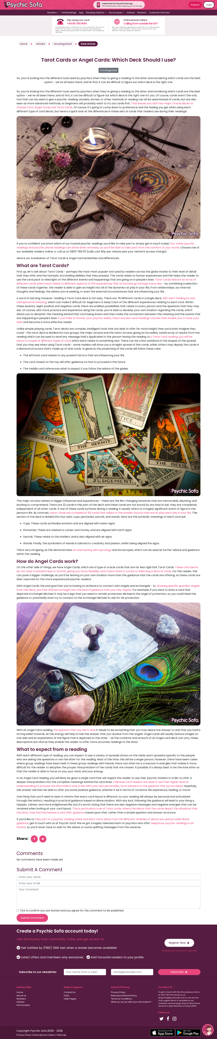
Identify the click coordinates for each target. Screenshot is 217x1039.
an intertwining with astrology (92, 550)
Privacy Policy (118, 992)
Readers (21, 998)
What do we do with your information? (131, 1001)
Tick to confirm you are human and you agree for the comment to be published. (72, 910)
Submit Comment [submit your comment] (32, 918)
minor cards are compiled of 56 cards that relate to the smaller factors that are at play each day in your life (120, 513)
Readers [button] (52, 12)
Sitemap (61, 1035)
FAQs (66, 995)
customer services (167, 1003)
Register (195, 4)
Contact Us (70, 992)
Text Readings (68, 12)
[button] (208, 1030)
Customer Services (159, 12)
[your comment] (108, 897)
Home (23, 44)
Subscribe (179, 972)
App (81, 12)
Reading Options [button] (95, 12)
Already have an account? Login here (179, 950)
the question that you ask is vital (74, 730)
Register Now (179, 943)
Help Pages (70, 998)
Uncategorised (63, 44)
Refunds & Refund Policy (124, 995)
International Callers (44, 1035)
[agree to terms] (18, 910)
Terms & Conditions (121, 998)
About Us (21, 995)
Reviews (141, 12)
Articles (131, 12)
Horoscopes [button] (116, 12)
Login (209, 4)
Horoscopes (23, 1005)
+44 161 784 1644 (77, 23)
